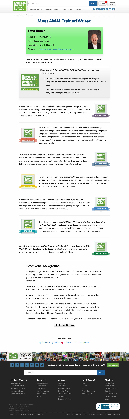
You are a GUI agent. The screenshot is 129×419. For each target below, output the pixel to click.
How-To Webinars (43, 391)
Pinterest (67, 342)
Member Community (111, 388)
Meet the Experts (64, 388)
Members (79, 9)
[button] (102, 3)
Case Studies (62, 396)
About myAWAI (110, 386)
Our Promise (62, 386)
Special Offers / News (18, 394)
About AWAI (62, 383)
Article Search (41, 386)
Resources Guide (42, 383)
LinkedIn (78, 342)
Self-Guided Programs (18, 388)
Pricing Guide (41, 388)
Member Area (109, 383)
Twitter (57, 342)
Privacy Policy (69, 414)
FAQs (83, 388)
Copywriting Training (17, 386)
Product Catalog (16, 383)
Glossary (39, 396)
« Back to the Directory (64, 325)
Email (87, 342)
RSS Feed (108, 414)
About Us (57, 9)
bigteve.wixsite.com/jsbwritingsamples (57, 49)
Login (107, 399)
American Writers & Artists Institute (32, 414)
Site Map (100, 414)
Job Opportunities (111, 394)
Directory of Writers (64, 399)
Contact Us (85, 386)
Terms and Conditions (83, 414)
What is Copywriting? (89, 391)
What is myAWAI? (87, 394)
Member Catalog (110, 396)
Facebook (46, 342)
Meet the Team (63, 391)
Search (93, 3)
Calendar (108, 391)
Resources (48, 9)
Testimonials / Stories (65, 394)
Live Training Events (17, 391)
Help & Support (68, 9)
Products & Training (35, 9)
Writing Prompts (42, 394)
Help (83, 383)
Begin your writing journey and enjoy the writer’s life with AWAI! (83, 365)
